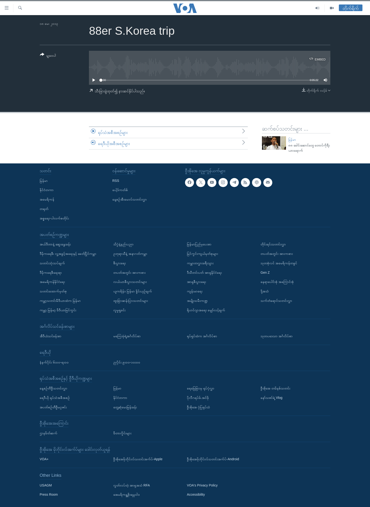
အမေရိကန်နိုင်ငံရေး (52, 282)
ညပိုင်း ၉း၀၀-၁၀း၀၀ (126, 362)
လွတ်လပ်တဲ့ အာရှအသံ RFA (131, 485)
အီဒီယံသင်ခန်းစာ (50, 336)
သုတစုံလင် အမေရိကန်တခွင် (279, 263)
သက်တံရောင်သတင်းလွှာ (276, 300)
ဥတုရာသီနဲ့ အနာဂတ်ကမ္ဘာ (130, 254)
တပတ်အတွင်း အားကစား (129, 272)
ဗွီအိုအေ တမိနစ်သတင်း (275, 388)
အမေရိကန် (47, 199)
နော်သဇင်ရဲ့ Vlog (271, 398)
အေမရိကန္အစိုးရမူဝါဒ (126, 494)
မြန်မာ (292, 139)
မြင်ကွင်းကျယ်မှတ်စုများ (202, 254)
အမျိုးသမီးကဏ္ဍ (197, 300)
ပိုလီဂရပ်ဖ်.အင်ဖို (198, 398)
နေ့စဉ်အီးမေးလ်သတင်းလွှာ (129, 199)
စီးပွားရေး (119, 263)
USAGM (46, 485)
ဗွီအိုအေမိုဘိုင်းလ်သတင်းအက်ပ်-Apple (137, 459)
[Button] (48, 56)
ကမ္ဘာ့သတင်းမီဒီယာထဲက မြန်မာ (60, 300)
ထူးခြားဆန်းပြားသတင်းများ (130, 300)
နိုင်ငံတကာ (47, 190)
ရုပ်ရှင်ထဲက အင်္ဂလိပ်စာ (202, 336)
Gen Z (265, 272)
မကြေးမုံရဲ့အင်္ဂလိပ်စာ (127, 336)
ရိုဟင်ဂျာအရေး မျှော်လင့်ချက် (206, 310)
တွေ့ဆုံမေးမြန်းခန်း (125, 407)
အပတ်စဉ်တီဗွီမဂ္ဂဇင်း (53, 407)
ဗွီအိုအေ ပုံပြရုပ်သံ (198, 407)
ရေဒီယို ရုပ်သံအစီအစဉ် (55, 398)
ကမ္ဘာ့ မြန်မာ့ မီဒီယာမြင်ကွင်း (58, 310)
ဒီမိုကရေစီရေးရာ (51, 272)
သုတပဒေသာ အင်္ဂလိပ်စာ (277, 336)
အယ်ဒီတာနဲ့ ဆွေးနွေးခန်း (55, 244)
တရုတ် (44, 209)
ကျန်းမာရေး (194, 291)
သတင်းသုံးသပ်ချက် (52, 263)
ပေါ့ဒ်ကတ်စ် (120, 190)
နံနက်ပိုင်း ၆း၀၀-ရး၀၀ (54, 362)
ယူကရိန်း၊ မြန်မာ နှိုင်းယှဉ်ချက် (132, 291)
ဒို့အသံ (265, 291)
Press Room (49, 494)
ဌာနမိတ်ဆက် (48, 433)
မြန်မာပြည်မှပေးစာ (199, 244)
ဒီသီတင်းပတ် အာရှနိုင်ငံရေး (204, 272)
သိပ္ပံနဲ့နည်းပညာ (123, 244)
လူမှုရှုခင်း (119, 310)
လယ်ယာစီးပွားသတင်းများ (130, 282)
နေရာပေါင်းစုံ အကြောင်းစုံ (277, 282)
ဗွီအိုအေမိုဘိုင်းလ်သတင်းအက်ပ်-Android (213, 459)
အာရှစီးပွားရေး (196, 282)
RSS (115, 180)
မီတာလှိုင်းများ (122, 433)
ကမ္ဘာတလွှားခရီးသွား (200, 263)
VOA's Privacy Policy (202, 485)
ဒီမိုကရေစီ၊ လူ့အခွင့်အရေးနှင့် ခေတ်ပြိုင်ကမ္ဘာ (68, 254)
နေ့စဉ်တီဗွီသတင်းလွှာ (53, 388)
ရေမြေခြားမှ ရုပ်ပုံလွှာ (200, 388)
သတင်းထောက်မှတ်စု (53, 291)
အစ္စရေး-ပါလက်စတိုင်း (54, 218)
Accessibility (196, 494)
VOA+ (44, 459)
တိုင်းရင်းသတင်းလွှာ (273, 244)
